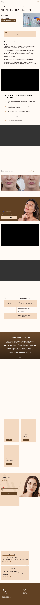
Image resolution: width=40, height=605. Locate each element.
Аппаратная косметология (13, 6)
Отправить (9, 217)
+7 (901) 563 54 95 (8, 555)
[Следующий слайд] (35, 345)
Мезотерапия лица (10, 433)
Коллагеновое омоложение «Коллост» (26, 434)
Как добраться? (6, 561)
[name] (9, 208)
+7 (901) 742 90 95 (8, 568)
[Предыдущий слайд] (5, 345)
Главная (5, 6)
